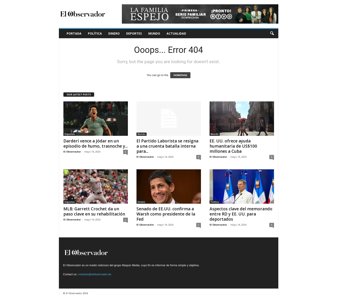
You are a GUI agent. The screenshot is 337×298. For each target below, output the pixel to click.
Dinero (114, 33)
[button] (272, 33)
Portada (74, 33)
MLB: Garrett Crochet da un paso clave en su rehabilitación (94, 211)
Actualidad (176, 33)
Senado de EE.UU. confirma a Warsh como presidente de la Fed (165, 214)
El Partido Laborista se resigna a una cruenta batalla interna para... (167, 146)
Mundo (154, 33)
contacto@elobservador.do (94, 274)
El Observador (72, 151)
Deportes (134, 33)
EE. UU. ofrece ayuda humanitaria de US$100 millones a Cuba (233, 146)
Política (95, 33)
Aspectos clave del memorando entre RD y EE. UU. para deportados (241, 214)
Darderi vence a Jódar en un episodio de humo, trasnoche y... (95, 143)
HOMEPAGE (180, 75)
